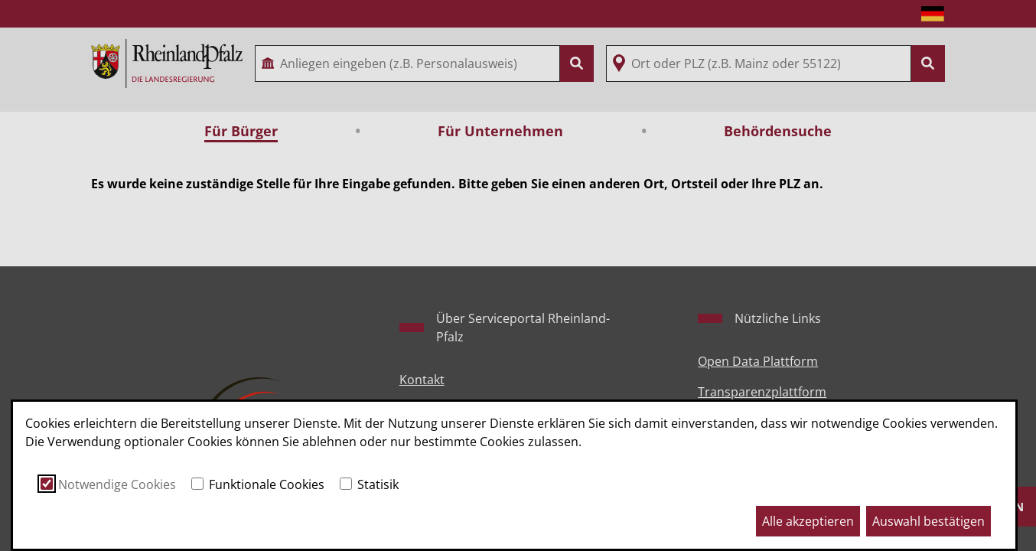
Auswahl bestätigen (928, 521)
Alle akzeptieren (808, 521)
